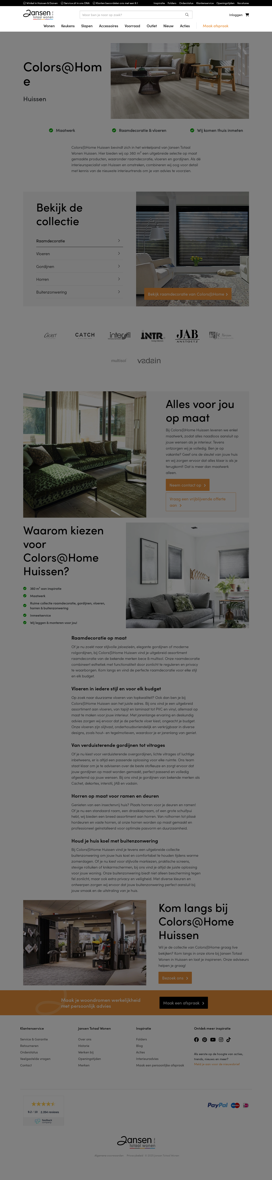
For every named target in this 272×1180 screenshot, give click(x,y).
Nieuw (168, 25)
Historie (83, 1045)
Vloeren (43, 253)
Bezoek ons (173, 977)
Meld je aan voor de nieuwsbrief (217, 1064)
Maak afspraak (215, 25)
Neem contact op (185, 485)
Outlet (152, 25)
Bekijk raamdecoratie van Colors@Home (186, 294)
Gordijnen (45, 266)
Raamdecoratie (50, 240)
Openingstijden (89, 1058)
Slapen (87, 25)
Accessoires (108, 25)
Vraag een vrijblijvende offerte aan (198, 502)
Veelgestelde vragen (35, 1058)
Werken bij (86, 1052)
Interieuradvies (147, 1058)
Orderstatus (29, 1052)
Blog (139, 1045)
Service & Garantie (34, 1039)
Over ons (84, 1039)
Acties (185, 25)
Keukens (68, 25)
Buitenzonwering (51, 292)
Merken (84, 1065)
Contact (26, 1065)
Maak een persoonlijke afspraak (160, 1065)
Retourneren (29, 1045)
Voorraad (132, 25)
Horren (42, 279)
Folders (141, 1039)
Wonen (49, 25)
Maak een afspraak (182, 1002)
